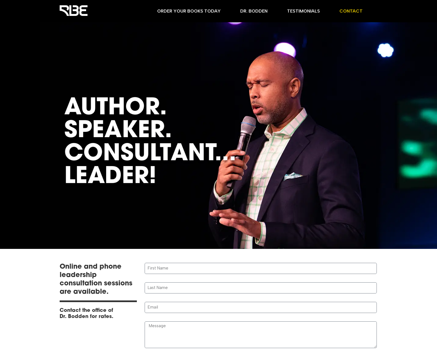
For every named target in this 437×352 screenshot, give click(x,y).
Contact (351, 11)
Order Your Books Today (189, 11)
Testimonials (303, 11)
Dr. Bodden (254, 11)
